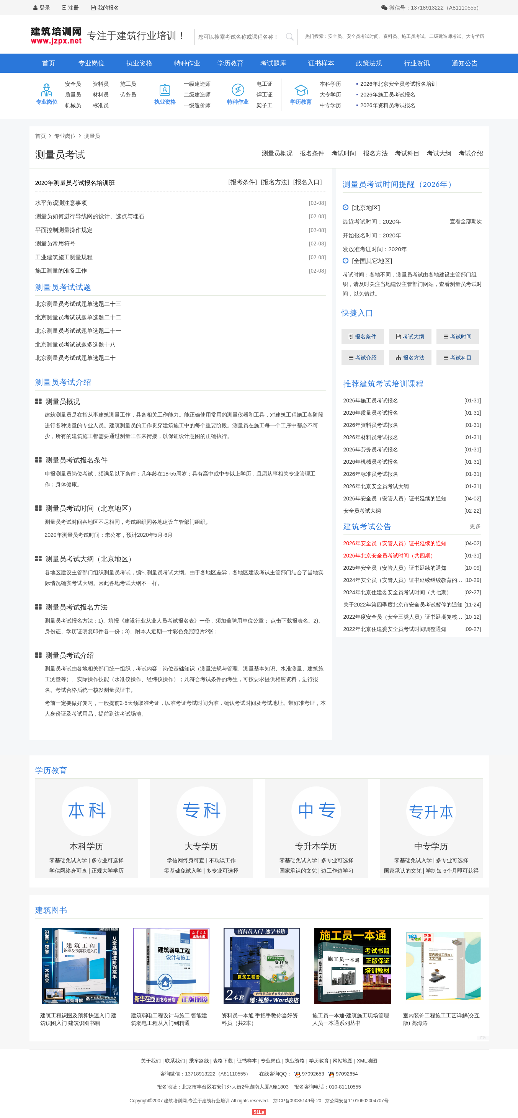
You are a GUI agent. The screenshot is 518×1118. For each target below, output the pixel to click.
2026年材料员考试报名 (370, 437)
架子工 (265, 105)
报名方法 (375, 153)
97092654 (341, 1074)
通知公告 (465, 63)
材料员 (101, 95)
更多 (475, 526)
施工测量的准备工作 (61, 271)
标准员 (101, 105)
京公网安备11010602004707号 (356, 1100)
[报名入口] (307, 182)
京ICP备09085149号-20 (297, 1100)
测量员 (92, 136)
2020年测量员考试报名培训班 (75, 182)
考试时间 (344, 153)
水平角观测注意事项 (61, 203)
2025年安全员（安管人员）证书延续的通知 (394, 568)
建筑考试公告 (367, 526)
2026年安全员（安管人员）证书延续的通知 (394, 498)
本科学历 (330, 84)
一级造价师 (197, 105)
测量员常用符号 (55, 243)
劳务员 (128, 95)
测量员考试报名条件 (71, 460)
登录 (44, 8)
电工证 (265, 84)
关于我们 (151, 1061)
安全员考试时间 (362, 36)
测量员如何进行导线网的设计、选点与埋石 (89, 216)
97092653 (308, 1074)
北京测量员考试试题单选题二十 (75, 358)
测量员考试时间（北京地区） (85, 508)
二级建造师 (197, 95)
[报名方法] (275, 182)
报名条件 (312, 153)
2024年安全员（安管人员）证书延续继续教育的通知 (405, 580)
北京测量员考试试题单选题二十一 (78, 331)
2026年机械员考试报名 (370, 462)
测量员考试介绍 (64, 655)
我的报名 (105, 8)
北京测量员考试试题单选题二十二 (78, 317)
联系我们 (175, 1061)
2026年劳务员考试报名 (370, 449)
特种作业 (187, 63)
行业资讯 (417, 63)
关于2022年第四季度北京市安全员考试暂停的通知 (402, 604)
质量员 (73, 95)
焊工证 (265, 95)
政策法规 (369, 63)
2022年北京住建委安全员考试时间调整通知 (394, 629)
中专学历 (330, 105)
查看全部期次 (466, 221)
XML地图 (367, 1061)
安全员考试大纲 (362, 511)
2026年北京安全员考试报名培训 (398, 84)
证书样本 (321, 63)
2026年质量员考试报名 (370, 413)
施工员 (128, 84)
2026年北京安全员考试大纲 (376, 486)
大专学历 (475, 36)
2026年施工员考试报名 (387, 95)
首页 (48, 63)
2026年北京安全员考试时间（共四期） (389, 555)
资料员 (390, 36)
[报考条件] (243, 182)
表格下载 (223, 1061)
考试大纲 (439, 153)
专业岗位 (91, 63)
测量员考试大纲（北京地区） (85, 559)
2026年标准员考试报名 (370, 474)
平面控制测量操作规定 (64, 230)
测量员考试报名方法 (71, 607)
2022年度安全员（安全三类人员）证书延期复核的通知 (408, 617)
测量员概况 (277, 153)
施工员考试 (413, 36)
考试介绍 (471, 153)
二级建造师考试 (445, 36)
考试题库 (273, 63)
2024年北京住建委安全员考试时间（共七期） (397, 592)
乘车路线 (199, 1061)
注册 (73, 8)
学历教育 (230, 63)
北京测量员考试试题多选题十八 (75, 345)
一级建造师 (197, 84)
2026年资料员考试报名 (387, 105)
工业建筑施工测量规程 (64, 257)
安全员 (335, 36)
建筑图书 (51, 910)
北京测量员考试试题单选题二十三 (78, 304)
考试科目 (407, 153)
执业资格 (139, 63)
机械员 (73, 105)
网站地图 (343, 1061)
